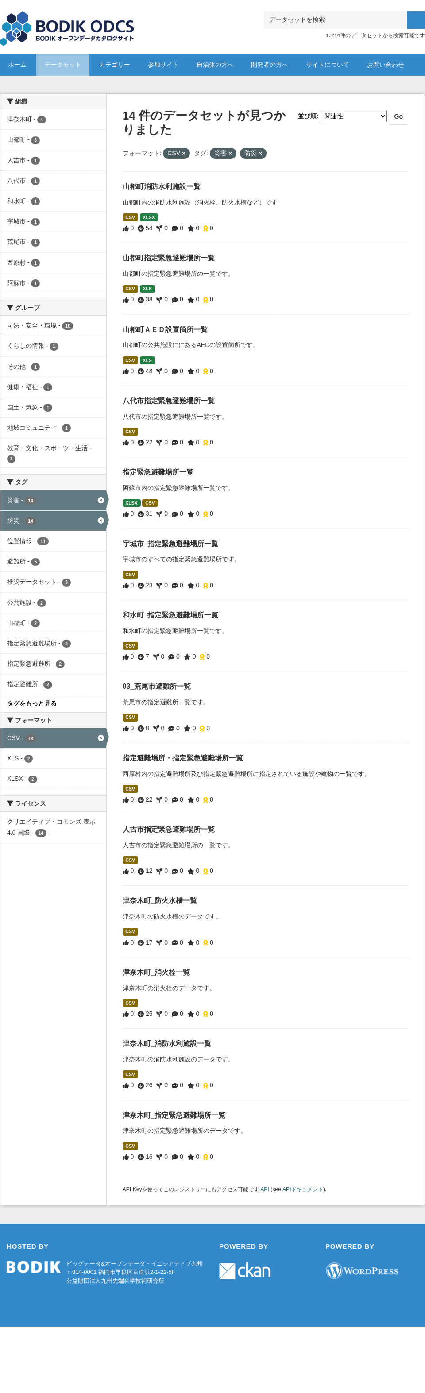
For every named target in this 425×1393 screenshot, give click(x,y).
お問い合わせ (385, 64)
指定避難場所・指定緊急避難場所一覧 (183, 758)
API (264, 1189)
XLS (147, 288)
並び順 (307, 116)
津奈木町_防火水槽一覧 (160, 900)
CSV (130, 217)
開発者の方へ (269, 64)
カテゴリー (114, 64)
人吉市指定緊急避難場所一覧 (169, 829)
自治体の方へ (215, 64)
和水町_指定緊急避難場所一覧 (171, 615)
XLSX (149, 217)
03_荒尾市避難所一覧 (157, 686)
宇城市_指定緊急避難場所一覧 (171, 544)
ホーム (17, 64)
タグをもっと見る (32, 703)
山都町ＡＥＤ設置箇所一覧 (165, 329)
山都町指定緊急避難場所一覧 (169, 258)
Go (398, 116)
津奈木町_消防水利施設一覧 (167, 1043)
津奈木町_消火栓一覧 (156, 972)
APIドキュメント (302, 1189)
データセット (62, 64)
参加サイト (163, 64)
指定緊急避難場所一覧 (158, 472)
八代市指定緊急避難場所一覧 (169, 401)
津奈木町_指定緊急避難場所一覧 (174, 1115)
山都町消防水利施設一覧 (162, 186)
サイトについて (327, 64)
